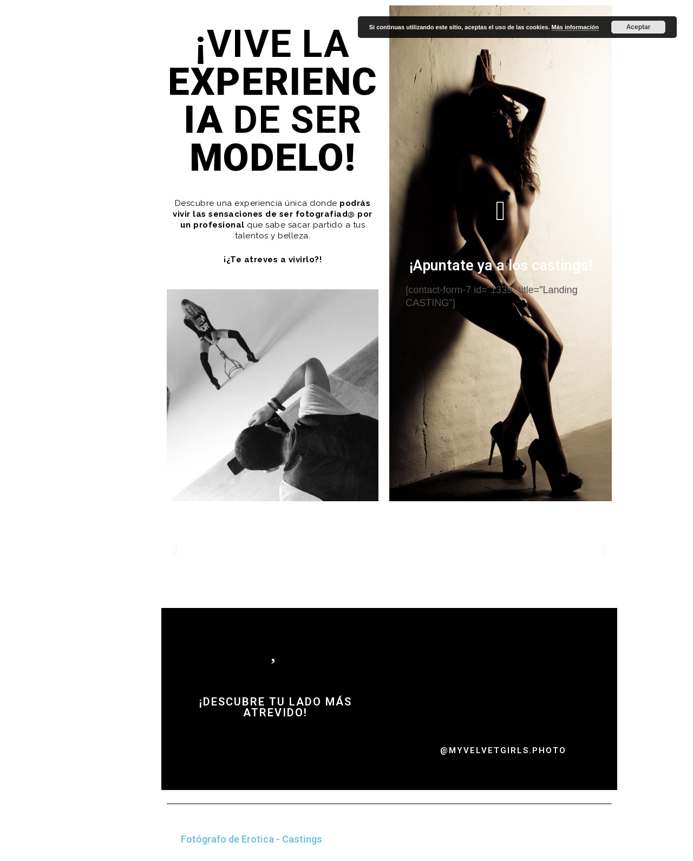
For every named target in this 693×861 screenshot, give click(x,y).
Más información (575, 27)
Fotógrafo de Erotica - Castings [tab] (251, 839)
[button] (174, 549)
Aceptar (638, 27)
